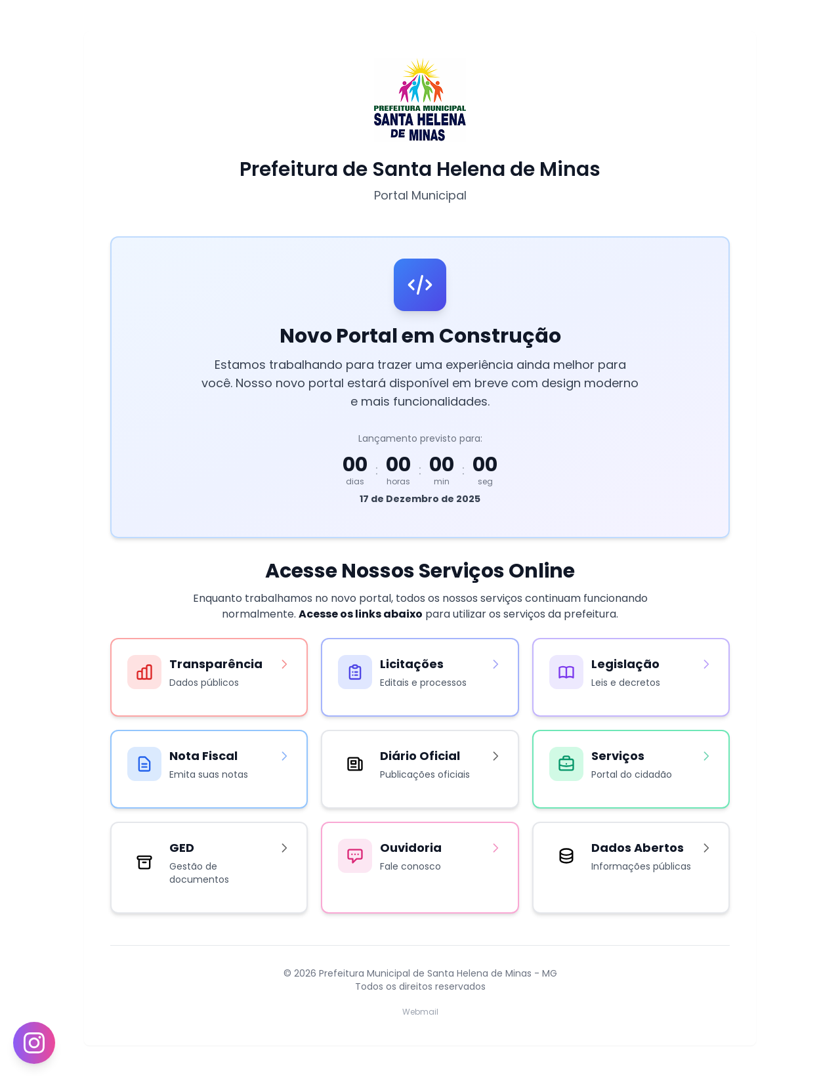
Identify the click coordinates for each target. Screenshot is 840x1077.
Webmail (420, 1011)
